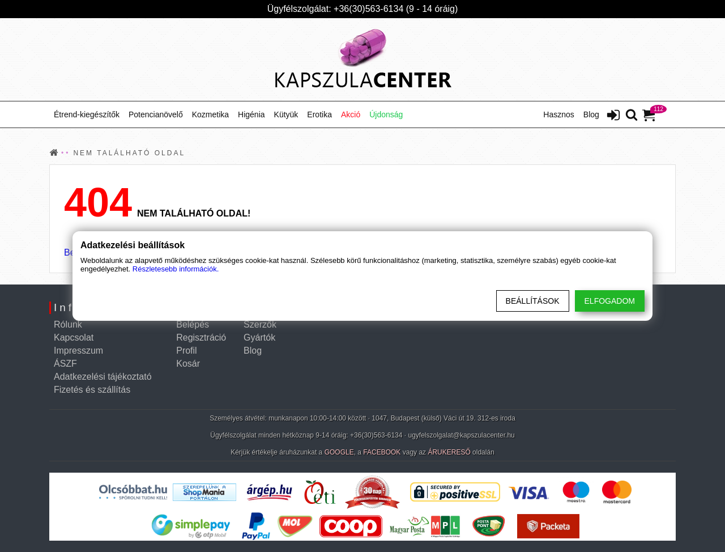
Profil (186, 350)
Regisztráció (201, 337)
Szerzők (260, 324)
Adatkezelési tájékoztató (103, 376)
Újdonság (386, 114)
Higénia (251, 114)
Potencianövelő (156, 114)
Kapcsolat (73, 337)
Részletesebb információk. (176, 269)
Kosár (188, 363)
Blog (591, 114)
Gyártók (259, 337)
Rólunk (68, 324)
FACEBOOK (381, 452)
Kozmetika (210, 114)
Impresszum (78, 350)
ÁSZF (65, 363)
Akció (350, 114)
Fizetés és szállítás (92, 389)
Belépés (192, 324)
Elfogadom (610, 300)
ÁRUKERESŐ (449, 452)
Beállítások (533, 300)
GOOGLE (339, 452)
